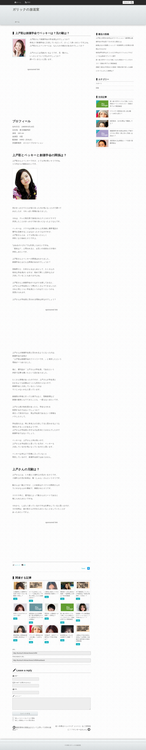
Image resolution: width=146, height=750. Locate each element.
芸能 (15, 599)
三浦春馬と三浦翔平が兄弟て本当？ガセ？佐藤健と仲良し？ (20, 593)
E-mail (17, 682)
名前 (15, 676)
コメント (17, 565)
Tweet (83, 568)
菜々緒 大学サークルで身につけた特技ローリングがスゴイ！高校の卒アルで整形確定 (121, 103)
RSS (28, 2)
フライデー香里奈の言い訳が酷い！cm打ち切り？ (36, 637)
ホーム (19, 2)
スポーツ (99, 83)
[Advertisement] (33, 88)
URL (15, 689)
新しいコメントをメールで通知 (25, 718)
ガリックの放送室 (28, 10)
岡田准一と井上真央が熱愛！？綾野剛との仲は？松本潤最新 (67, 593)
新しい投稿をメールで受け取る (25, 720)
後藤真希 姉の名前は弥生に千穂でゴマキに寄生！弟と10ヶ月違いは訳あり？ (121, 133)
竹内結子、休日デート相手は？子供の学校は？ (52, 637)
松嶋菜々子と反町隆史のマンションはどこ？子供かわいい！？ (83, 615)
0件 (25, 565)
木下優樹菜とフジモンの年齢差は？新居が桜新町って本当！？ (83, 593)
